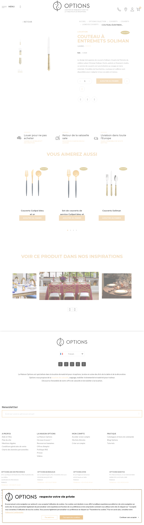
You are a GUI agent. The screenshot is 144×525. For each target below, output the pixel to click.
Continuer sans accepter (129, 518)
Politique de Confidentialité (14, 513)
